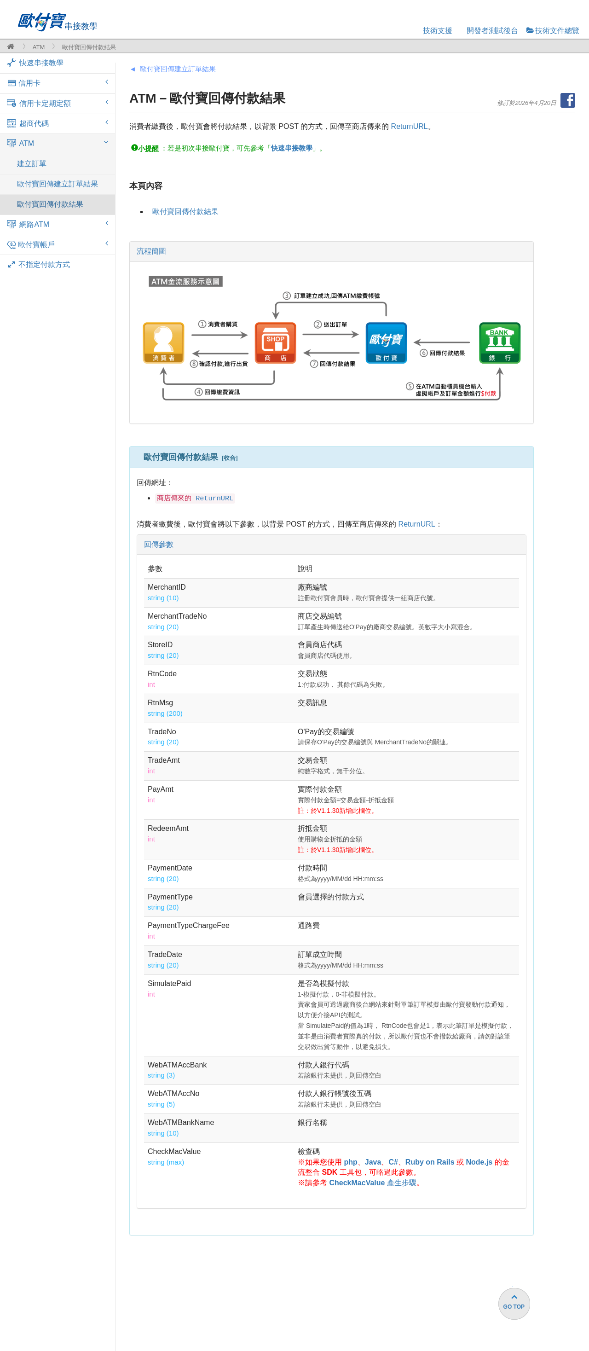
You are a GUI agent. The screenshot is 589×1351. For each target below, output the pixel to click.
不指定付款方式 (38, 264)
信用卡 (57, 82)
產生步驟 (372, 1183)
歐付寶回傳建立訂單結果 (57, 184)
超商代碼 (57, 123)
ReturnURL (409, 126)
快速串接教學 (35, 62)
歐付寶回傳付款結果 (50, 204)
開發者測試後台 (492, 31)
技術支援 (437, 31)
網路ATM (57, 224)
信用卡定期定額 (57, 103)
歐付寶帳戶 (57, 245)
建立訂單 (31, 164)
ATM (39, 47)
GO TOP (514, 1307)
